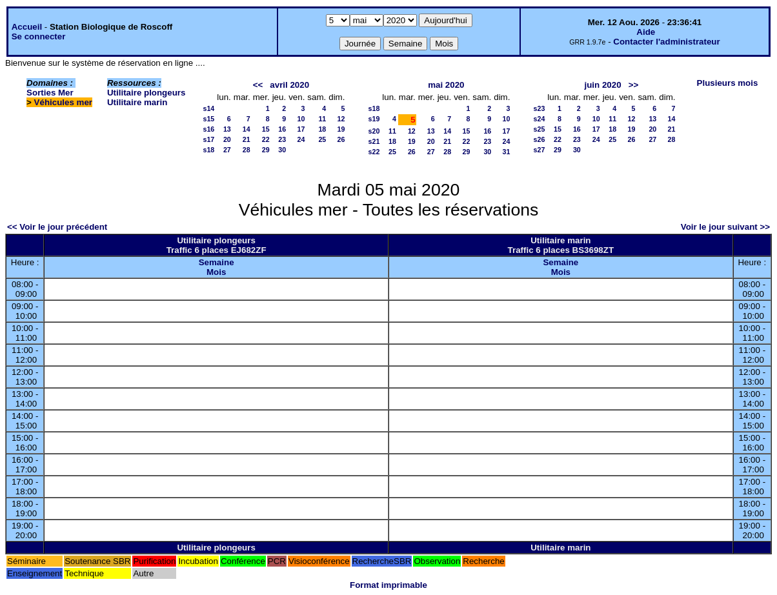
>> (634, 85)
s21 (374, 141)
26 (341, 139)
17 (301, 129)
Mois (216, 272)
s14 (209, 108)
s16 (209, 129)
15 (266, 129)
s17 (209, 139)
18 (322, 129)
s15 (209, 119)
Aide (645, 32)
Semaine (216, 262)
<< (258, 85)
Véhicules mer (63, 102)
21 (246, 139)
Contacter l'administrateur (666, 41)
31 (506, 152)
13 (227, 129)
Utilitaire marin (137, 102)
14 (246, 129)
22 (266, 139)
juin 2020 (603, 85)
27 (227, 150)
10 (301, 119)
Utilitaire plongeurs (146, 92)
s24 (539, 119)
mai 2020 (446, 85)
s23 (539, 108)
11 (322, 119)
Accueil (27, 27)
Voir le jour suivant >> (725, 227)
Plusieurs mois (727, 83)
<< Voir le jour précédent (57, 227)
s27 (539, 150)
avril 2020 (289, 85)
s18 (209, 150)
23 (282, 139)
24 (301, 139)
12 (341, 119)
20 (227, 139)
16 (282, 129)
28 (246, 150)
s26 (539, 139)
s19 (374, 119)
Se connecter (39, 36)
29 (266, 150)
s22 (374, 152)
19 (341, 129)
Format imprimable (388, 585)
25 (322, 139)
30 (282, 150)
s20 (374, 131)
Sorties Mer (50, 92)
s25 (539, 129)
